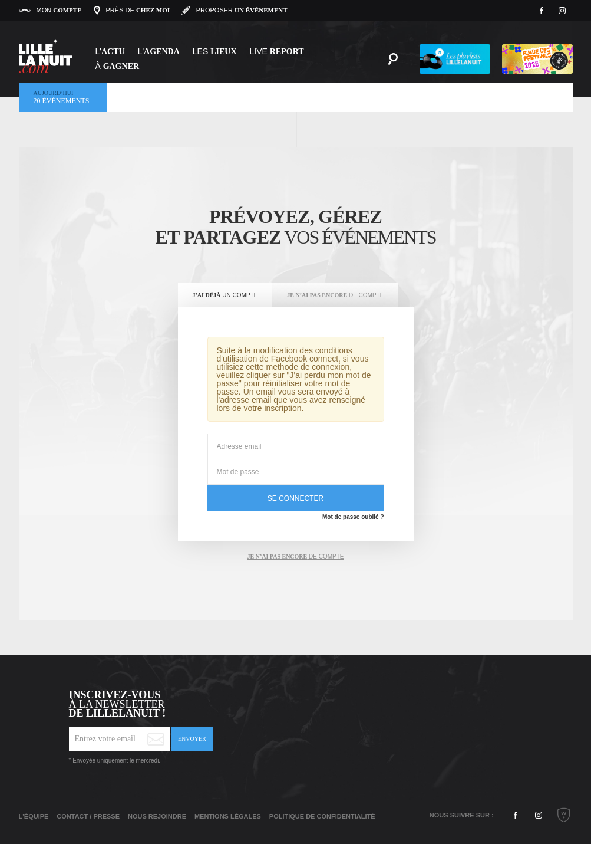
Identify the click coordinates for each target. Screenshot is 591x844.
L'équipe (34, 816)
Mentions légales (227, 816)
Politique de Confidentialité (322, 816)
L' (110, 51)
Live (277, 51)
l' (159, 51)
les (215, 51)
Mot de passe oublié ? (353, 517)
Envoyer (192, 738)
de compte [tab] (295, 556)
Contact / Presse (88, 816)
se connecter (295, 498)
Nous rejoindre (157, 816)
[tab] (225, 295)
